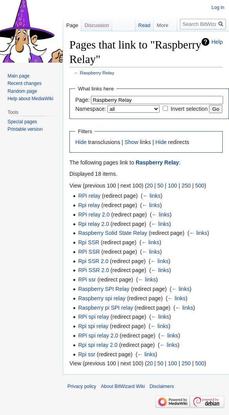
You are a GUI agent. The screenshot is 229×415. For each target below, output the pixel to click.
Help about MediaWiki (30, 98)
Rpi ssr (86, 354)
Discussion (96, 25)
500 (199, 185)
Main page (18, 76)
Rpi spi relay (93, 326)
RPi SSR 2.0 (93, 270)
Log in (217, 7)
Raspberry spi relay (101, 298)
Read (140, 25)
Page (72, 25)
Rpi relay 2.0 (93, 224)
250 (186, 185)
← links (152, 196)
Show (131, 142)
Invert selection (189, 109)
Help (217, 42)
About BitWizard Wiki (123, 386)
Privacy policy (81, 386)
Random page (22, 91)
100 (172, 185)
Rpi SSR (88, 242)
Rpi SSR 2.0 (93, 261)
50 (160, 185)
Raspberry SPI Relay (103, 289)
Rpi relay (89, 205)
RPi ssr (87, 279)
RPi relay (89, 196)
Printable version (24, 129)
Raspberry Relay (97, 72)
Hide (81, 142)
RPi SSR (89, 252)
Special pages (22, 122)
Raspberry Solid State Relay (112, 233)
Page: (82, 100)
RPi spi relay (93, 317)
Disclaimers (161, 386)
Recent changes (24, 83)
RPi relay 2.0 (93, 214)
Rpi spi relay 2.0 (97, 345)
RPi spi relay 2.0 (98, 335)
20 (150, 185)
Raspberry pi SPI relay (105, 308)
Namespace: (90, 109)
